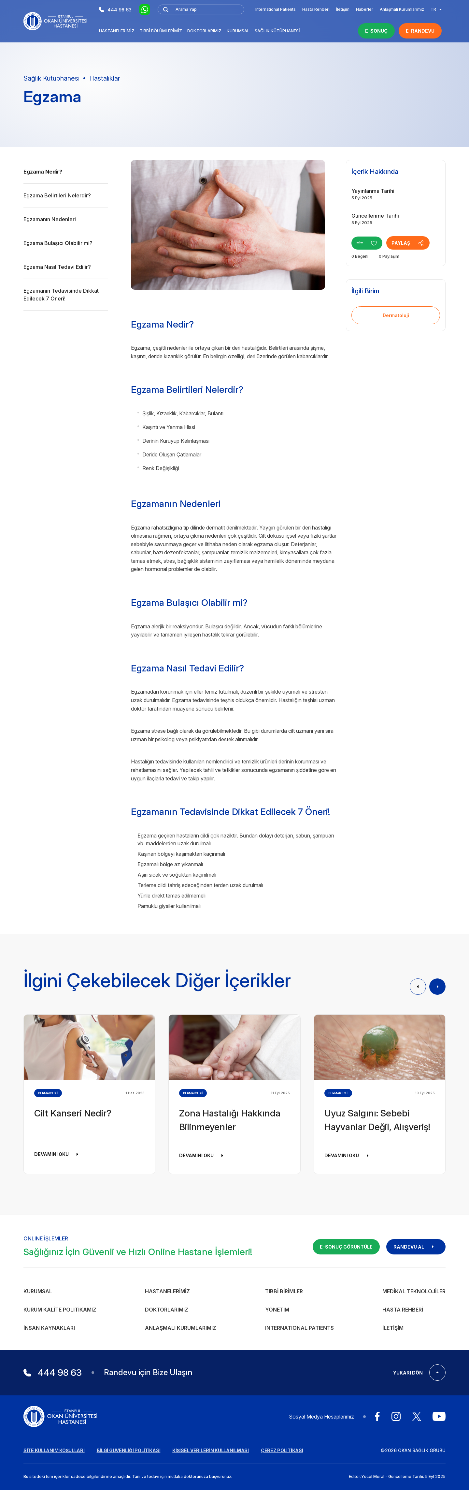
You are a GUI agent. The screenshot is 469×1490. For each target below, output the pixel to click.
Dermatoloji (396, 315)
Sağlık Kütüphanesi (277, 30)
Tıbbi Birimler (284, 1291)
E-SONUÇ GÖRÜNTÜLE (346, 1247)
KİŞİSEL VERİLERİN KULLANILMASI (210, 1450)
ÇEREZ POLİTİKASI (282, 1450)
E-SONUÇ (376, 31)
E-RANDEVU (420, 31)
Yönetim (277, 1309)
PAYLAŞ (418, 243)
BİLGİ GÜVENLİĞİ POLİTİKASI (129, 1450)
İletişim (342, 9)
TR (436, 9)
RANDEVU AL (415, 1247)
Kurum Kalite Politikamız (59, 1309)
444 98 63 (115, 9)
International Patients (275, 9)
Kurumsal (238, 30)
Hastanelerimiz (117, 30)
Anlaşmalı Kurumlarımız (402, 9)
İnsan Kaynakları (49, 1328)
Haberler (364, 9)
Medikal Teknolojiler (414, 1291)
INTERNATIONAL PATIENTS (299, 1328)
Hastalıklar (104, 78)
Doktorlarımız (204, 30)
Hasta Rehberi (316, 9)
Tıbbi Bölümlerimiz (161, 30)
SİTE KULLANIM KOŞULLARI (54, 1450)
